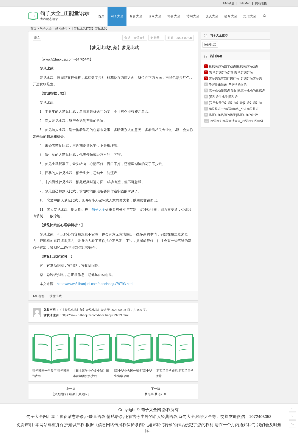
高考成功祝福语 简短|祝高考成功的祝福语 (237, 90)
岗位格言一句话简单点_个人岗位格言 (234, 109)
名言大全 (135, 16)
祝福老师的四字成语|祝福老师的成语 (233, 66)
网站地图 (261, 3)
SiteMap (244, 3)
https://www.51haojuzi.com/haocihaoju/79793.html (95, 284)
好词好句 (61, 28)
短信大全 (249, 16)
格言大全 (173, 16)
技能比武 (56, 296)
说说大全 (211, 16)
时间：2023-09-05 (179, 37)
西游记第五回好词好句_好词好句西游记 (235, 78)
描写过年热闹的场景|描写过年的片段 (233, 115)
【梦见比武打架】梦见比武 (89, 28)
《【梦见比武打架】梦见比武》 (80, 310)
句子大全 (117, 16)
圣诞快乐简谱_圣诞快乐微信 (228, 84)
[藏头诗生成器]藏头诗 (223, 96)
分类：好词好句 (134, 37)
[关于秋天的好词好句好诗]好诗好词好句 (235, 102)
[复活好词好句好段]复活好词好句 (231, 72)
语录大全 (154, 16)
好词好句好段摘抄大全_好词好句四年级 (236, 121)
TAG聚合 (229, 3)
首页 (101, 16)
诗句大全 (192, 16)
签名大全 (230, 16)
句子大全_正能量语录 (64, 13)
